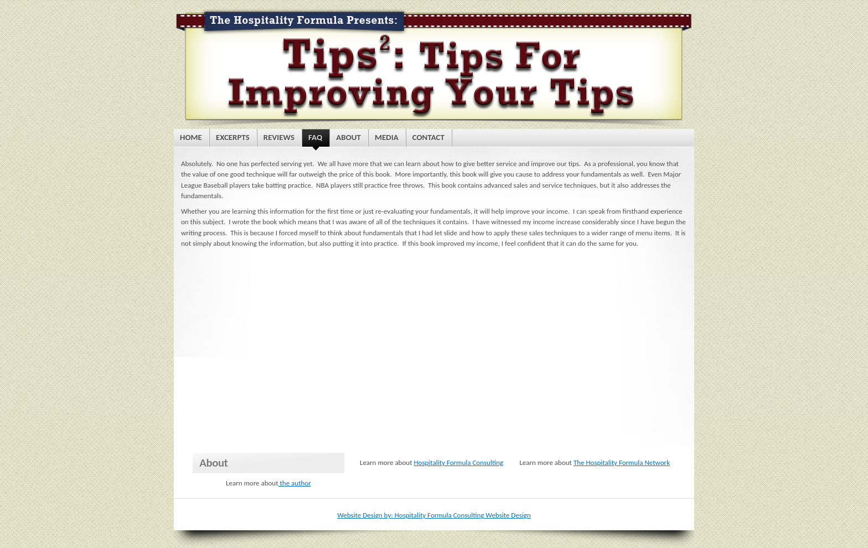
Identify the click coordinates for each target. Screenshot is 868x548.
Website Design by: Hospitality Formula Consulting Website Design (434, 515)
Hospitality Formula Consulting (458, 462)
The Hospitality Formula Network (622, 462)
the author (294, 483)
